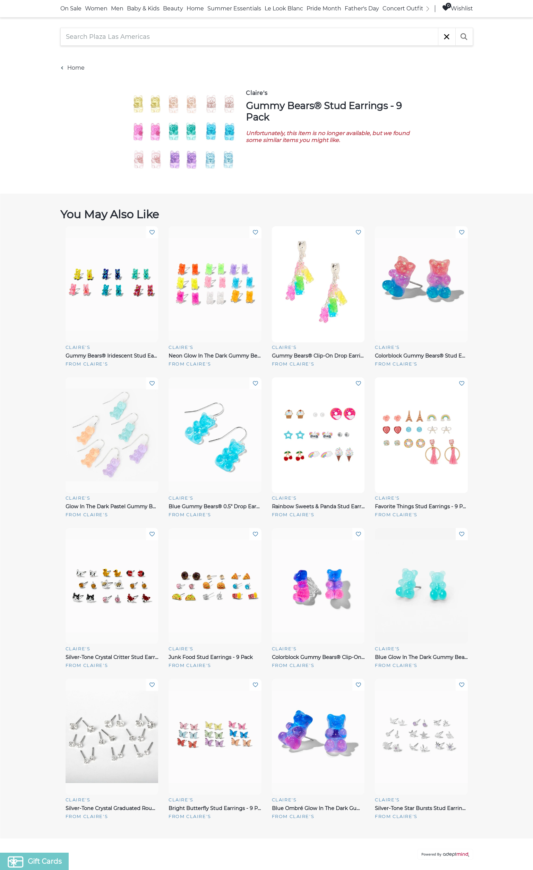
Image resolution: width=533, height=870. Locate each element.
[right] (427, 8)
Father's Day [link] (362, 8)
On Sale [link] (70, 8)
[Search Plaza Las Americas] (249, 36)
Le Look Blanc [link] (284, 8)
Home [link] (195, 8)
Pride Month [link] (324, 8)
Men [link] (117, 8)
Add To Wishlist (152, 232)
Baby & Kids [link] (143, 8)
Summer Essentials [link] (234, 8)
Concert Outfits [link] (404, 8)
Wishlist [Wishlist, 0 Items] (457, 8)
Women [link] (96, 8)
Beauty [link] (173, 8)
